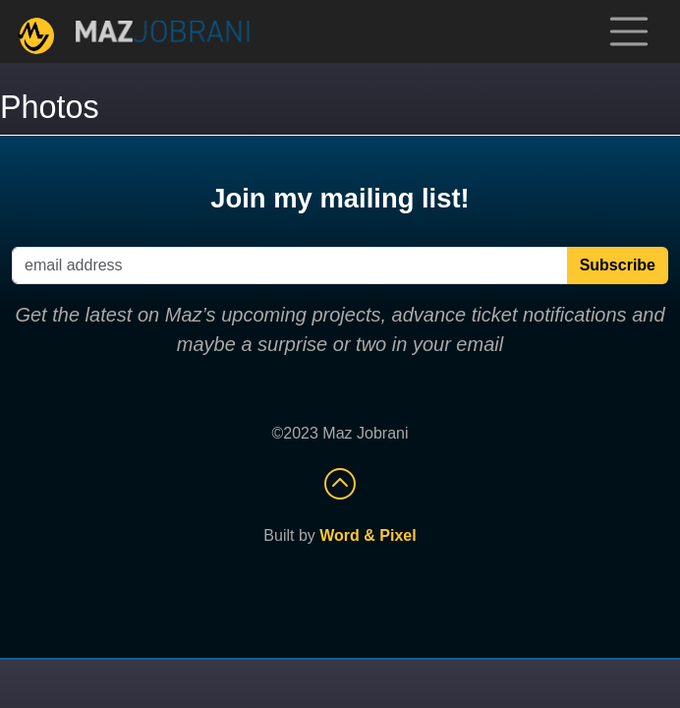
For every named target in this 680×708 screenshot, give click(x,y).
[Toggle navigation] (628, 31)
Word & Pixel (367, 535)
